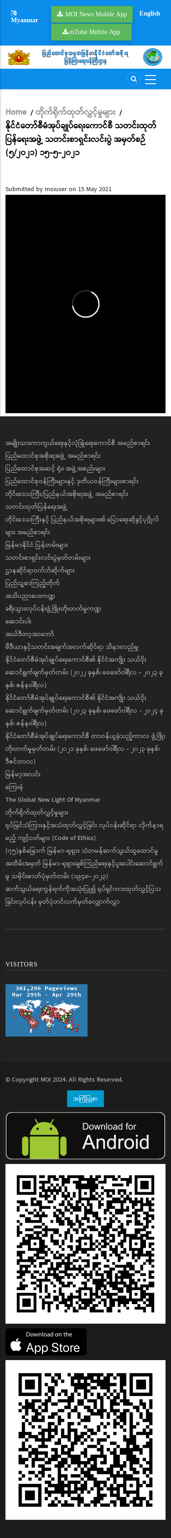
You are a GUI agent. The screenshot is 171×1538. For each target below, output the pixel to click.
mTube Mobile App (94, 32)
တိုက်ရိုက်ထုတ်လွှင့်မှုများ (75, 112)
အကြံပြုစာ (85, 1098)
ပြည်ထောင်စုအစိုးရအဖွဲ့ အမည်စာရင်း (52, 456)
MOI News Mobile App (96, 14)
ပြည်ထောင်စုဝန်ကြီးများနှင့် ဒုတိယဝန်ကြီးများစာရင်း (72, 481)
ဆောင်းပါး (18, 622)
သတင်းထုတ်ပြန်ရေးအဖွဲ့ (36, 507)
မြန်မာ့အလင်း (23, 774)
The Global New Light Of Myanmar (52, 800)
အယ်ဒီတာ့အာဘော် (29, 634)
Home (15, 112)
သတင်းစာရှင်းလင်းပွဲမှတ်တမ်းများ (48, 558)
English (150, 13)
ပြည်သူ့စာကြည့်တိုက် (32, 583)
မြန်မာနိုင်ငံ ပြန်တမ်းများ (36, 545)
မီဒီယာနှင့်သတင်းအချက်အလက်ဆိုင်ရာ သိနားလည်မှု (72, 647)
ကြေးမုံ (14, 787)
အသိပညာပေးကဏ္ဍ (30, 596)
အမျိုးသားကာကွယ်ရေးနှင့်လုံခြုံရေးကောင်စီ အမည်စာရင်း (77, 443)
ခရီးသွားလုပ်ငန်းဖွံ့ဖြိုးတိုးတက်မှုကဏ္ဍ (53, 609)
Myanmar (24, 17)
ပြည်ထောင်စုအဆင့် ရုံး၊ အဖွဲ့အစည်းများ (55, 469)
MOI (46, 1080)
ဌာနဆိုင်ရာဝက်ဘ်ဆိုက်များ (40, 571)
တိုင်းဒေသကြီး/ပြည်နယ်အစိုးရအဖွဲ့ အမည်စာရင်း (66, 494)
